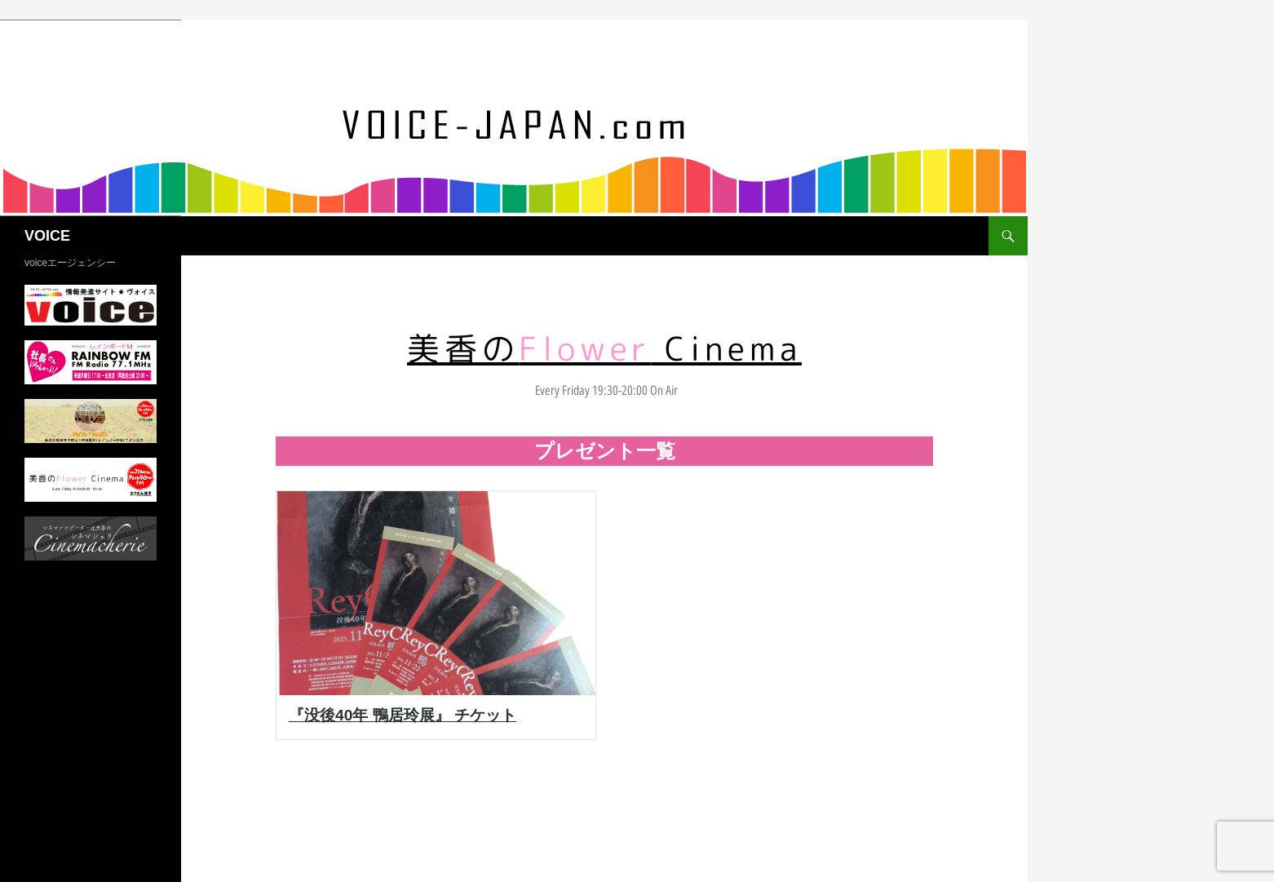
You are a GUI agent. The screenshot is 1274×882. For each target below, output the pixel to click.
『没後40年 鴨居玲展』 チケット (402, 715)
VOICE (47, 236)
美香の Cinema (604, 348)
